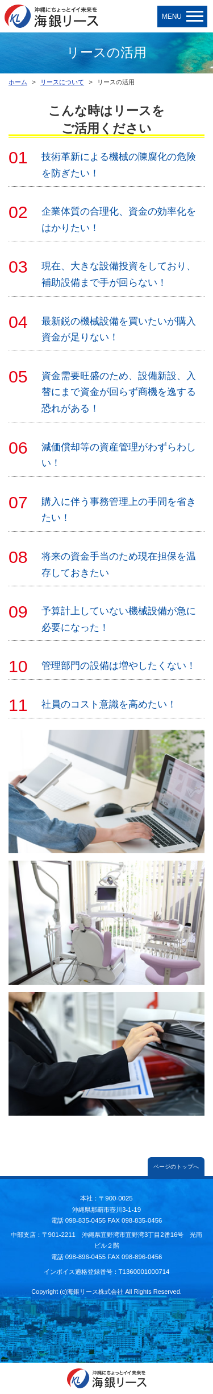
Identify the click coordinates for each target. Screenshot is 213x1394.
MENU (182, 16)
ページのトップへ (176, 1166)
